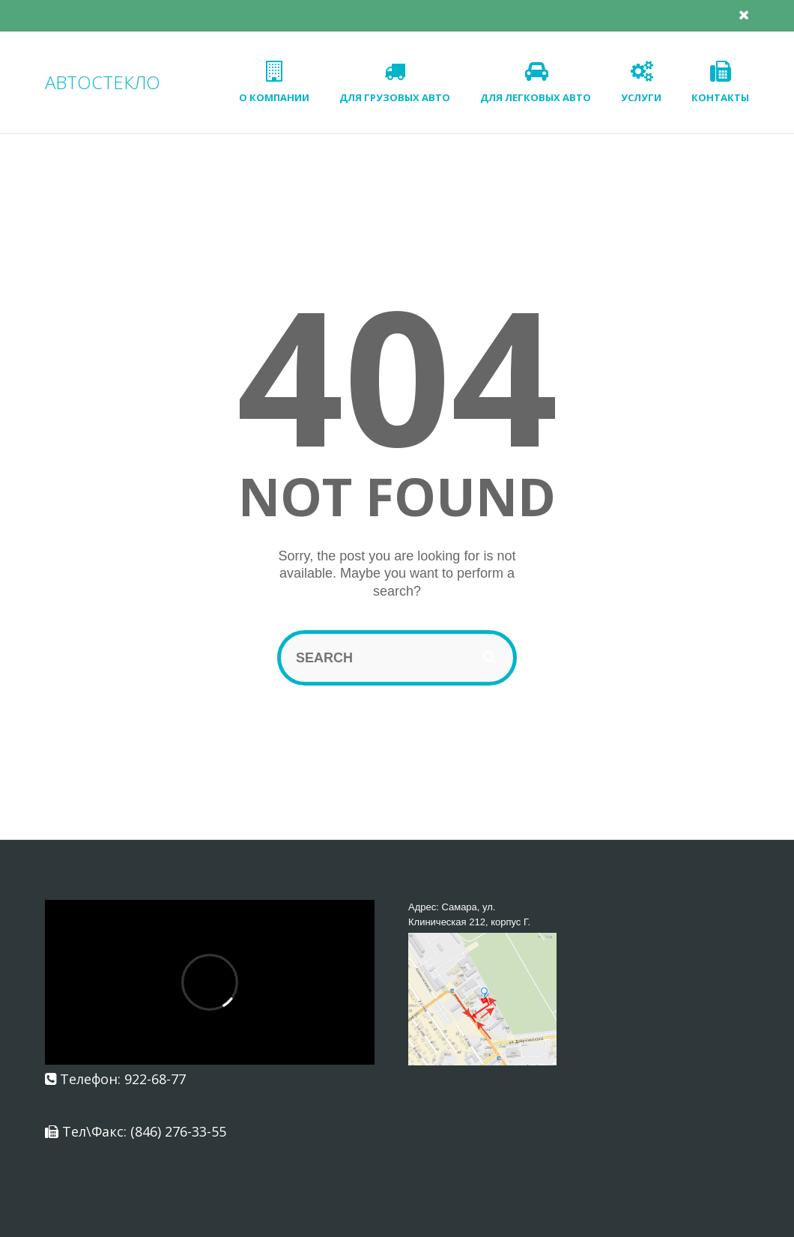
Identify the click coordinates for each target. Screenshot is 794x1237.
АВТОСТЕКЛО (102, 82)
